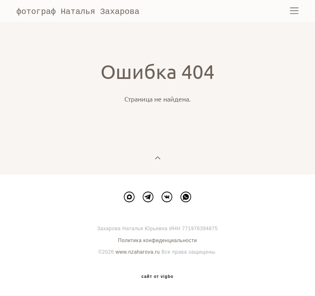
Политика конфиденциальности (157, 240)
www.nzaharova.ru (138, 251)
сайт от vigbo (157, 276)
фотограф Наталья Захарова (77, 11)
